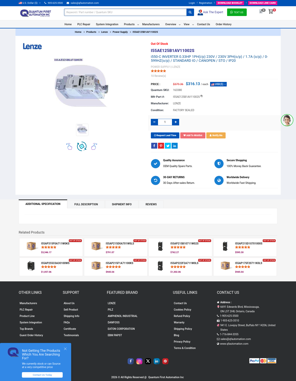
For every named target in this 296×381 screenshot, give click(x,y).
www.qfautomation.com (234, 343)
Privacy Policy (182, 341)
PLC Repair (83, 24)
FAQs (67, 322)
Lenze (104, 32)
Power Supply (120, 32)
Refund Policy (182, 316)
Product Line (27, 316)
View (187, 24)
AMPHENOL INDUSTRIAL (123, 316)
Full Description (86, 204)
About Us (69, 303)
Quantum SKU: (160, 90)
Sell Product (71, 309)
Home (68, 24)
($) (30, 3)
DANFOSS (114, 322)
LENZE (112, 303)
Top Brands (26, 328)
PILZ (110, 309)
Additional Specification (42, 203)
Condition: (157, 110)
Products (129, 24)
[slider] (158, 70)
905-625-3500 (53, 3)
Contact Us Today (42, 374)
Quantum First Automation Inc (166, 377)
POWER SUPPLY (160, 66)
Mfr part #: (158, 96)
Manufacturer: (160, 103)
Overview (170, 24)
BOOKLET (230, 3)
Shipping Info (71, 316)
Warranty (179, 322)
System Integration (107, 24)
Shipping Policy (183, 328)
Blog (176, 335)
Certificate (70, 328)
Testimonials (71, 335)
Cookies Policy (182, 309)
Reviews (151, 204)
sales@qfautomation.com (83, 3)
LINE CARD (263, 3)
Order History (223, 24)
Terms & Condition (185, 348)
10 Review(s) (158, 75)
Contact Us (203, 24)
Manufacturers (151, 24)
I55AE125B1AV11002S (145, 32)
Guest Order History (31, 335)
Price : (155, 84)
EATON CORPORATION (121, 328)
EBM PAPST (115, 335)
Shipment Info (122, 204)
